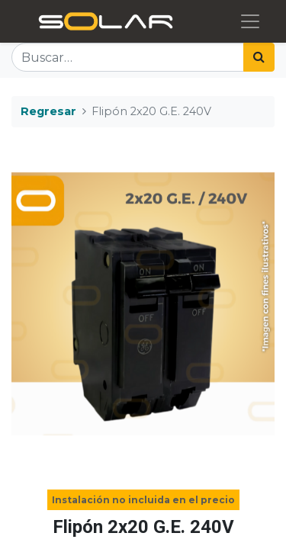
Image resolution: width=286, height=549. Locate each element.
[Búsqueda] (259, 57)
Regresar (48, 111)
